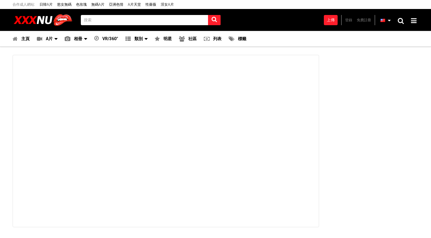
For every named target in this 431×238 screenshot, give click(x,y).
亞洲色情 (116, 4)
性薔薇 (150, 4)
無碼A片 (97, 4)
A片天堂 (134, 4)
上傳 (331, 20)
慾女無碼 (64, 4)
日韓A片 (46, 4)
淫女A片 (167, 4)
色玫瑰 (81, 4)
